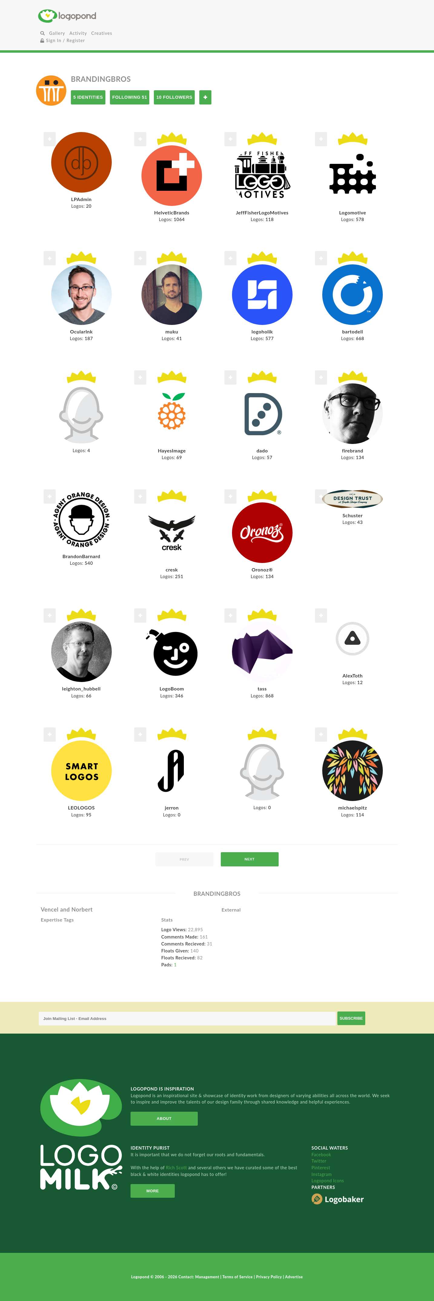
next (250, 859)
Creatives (101, 33)
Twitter (319, 1161)
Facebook (321, 1154)
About (163, 1118)
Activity (78, 33)
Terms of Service (238, 1277)
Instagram (322, 1174)
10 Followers (174, 97)
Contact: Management (199, 1277)
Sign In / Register (62, 40)
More (152, 1191)
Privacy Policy (269, 1277)
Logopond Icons (328, 1180)
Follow (205, 97)
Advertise (294, 1277)
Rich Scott (177, 1167)
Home (97, 16)
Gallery (57, 33)
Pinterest (321, 1167)
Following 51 (129, 97)
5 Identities (88, 97)
